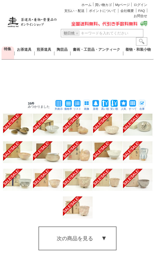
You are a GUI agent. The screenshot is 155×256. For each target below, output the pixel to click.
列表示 (59, 107)
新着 (96, 107)
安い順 (114, 107)
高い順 (105, 107)
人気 (123, 107)
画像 (87, 107)
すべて (133, 107)
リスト (77, 107)
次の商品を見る (75, 238)
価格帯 (68, 107)
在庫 (142, 107)
